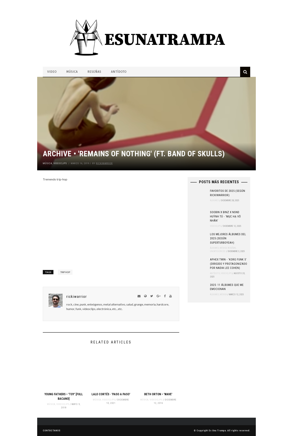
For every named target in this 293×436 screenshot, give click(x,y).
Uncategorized (218, 251)
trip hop (65, 272)
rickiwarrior (104, 163)
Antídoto (119, 71)
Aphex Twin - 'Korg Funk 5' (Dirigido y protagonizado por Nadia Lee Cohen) (228, 264)
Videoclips (60, 163)
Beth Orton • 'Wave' (158, 394)
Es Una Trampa (217, 430)
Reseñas (94, 71)
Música (72, 71)
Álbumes (214, 200)
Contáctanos (51, 430)
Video (52, 71)
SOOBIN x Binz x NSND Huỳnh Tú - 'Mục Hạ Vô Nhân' (225, 216)
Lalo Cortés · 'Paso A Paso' (111, 394)
